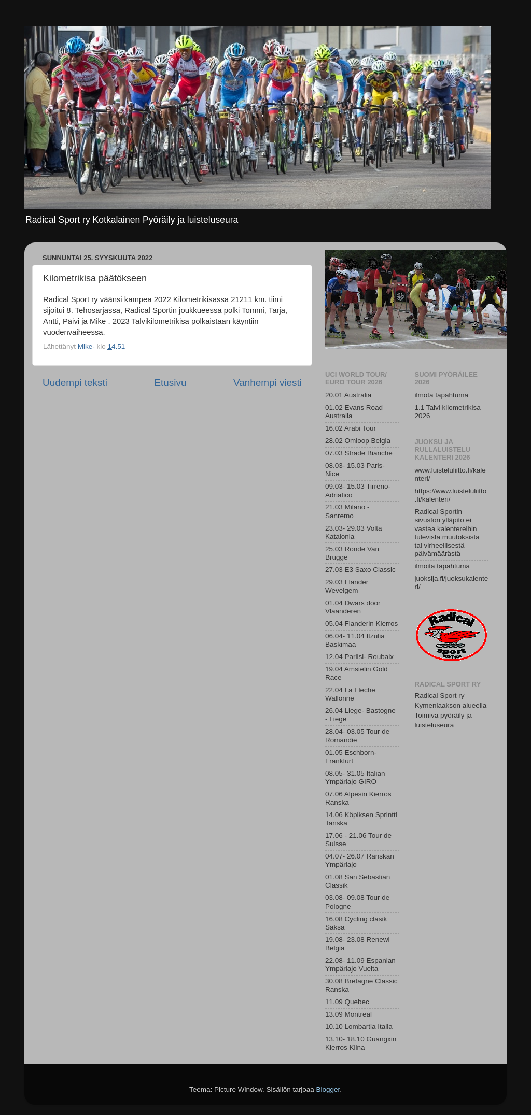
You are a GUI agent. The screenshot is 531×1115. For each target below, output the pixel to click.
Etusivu (171, 382)
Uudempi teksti (75, 382)
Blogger (328, 1089)
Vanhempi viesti (267, 382)
